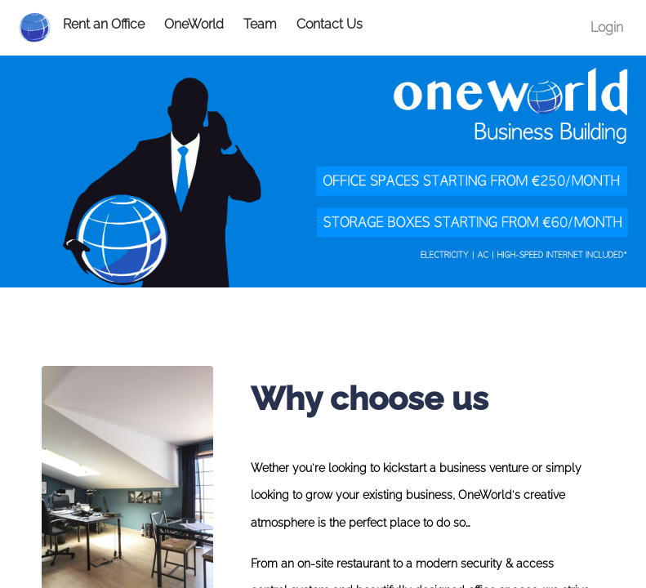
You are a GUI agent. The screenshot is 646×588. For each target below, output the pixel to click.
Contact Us (329, 24)
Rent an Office (104, 24)
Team (260, 24)
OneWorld (194, 24)
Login (606, 27)
